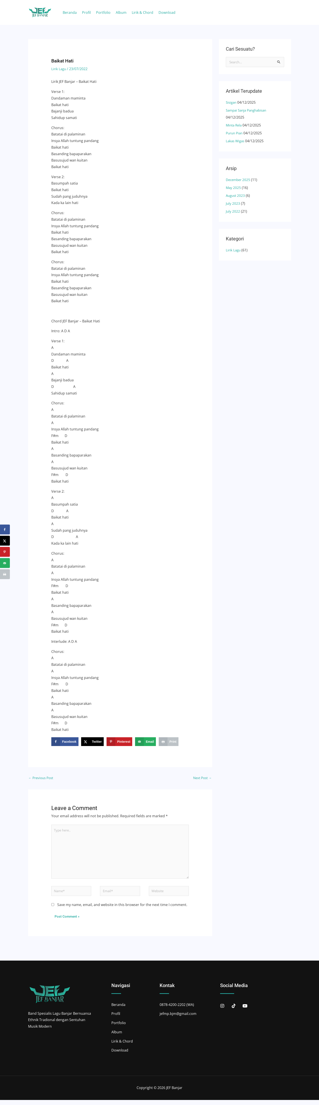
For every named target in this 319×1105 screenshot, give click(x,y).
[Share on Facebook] (64, 741)
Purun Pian (235, 133)
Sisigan (231, 102)
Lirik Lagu (59, 68)
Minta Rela (234, 125)
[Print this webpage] (168, 741)
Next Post (201, 778)
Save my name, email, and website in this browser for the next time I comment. (122, 909)
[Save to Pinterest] (119, 741)
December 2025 (239, 180)
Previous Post (42, 778)
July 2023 (233, 203)
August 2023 (236, 196)
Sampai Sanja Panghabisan (248, 110)
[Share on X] (92, 741)
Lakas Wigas (236, 141)
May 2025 (233, 188)
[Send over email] (145, 741)
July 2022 (233, 211)
